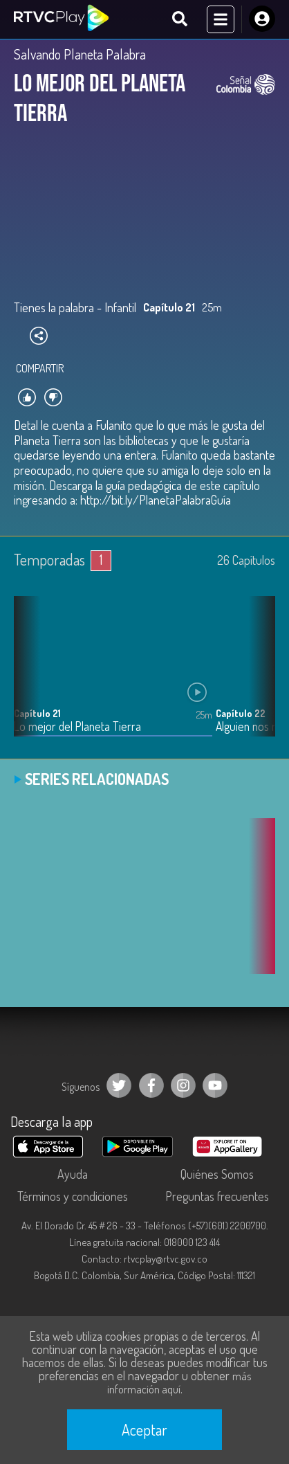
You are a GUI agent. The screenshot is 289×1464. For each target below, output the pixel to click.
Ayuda (72, 1174)
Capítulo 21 (37, 713)
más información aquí (179, 1382)
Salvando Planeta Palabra (80, 54)
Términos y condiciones (72, 1196)
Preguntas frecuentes (217, 1196)
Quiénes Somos (217, 1174)
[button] (258, 676)
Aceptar (144, 1429)
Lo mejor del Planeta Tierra (77, 726)
